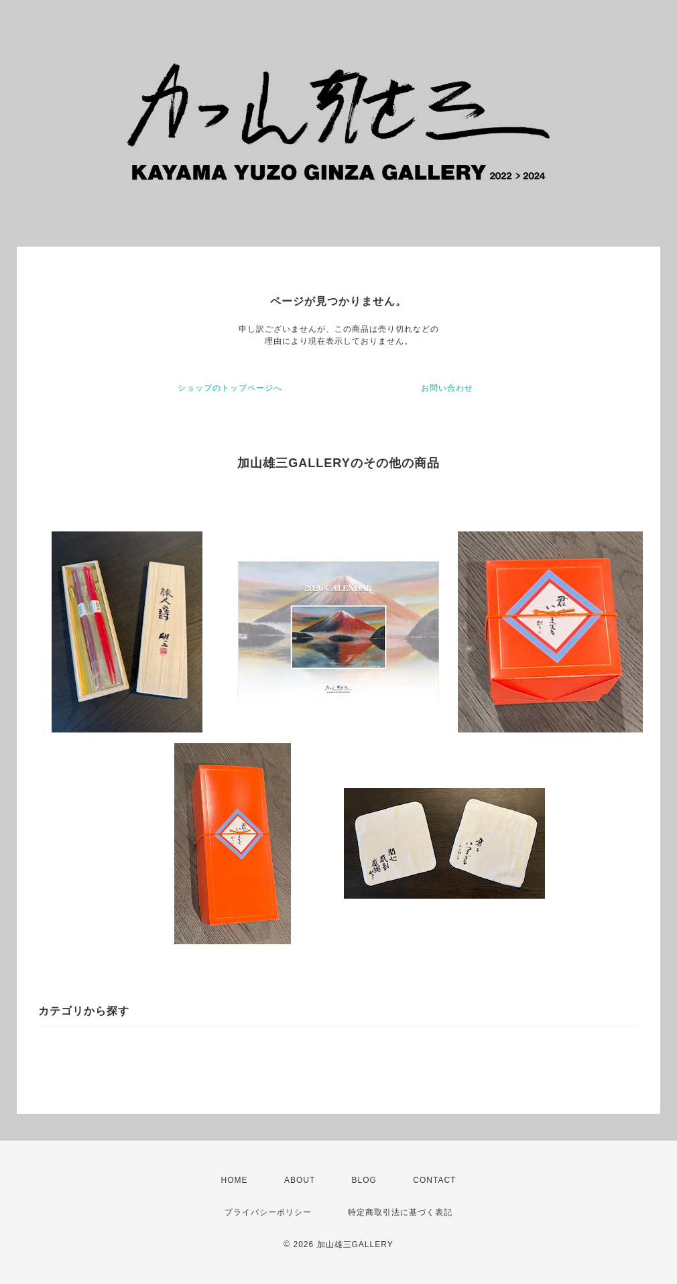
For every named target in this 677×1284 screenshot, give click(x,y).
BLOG (364, 1180)
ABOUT (299, 1180)
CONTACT (434, 1180)
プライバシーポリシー (268, 1212)
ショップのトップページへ (230, 388)
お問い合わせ (447, 388)
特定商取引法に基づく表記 (400, 1212)
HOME (234, 1180)
